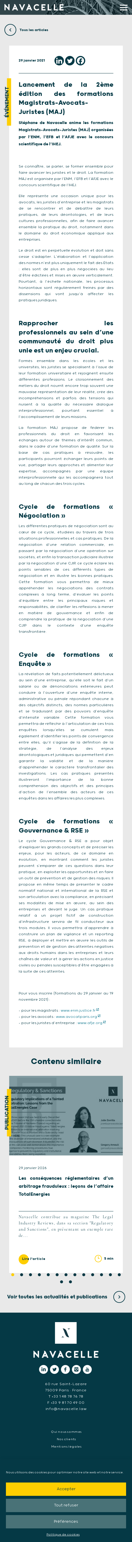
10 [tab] (93, 1275)
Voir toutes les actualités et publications (66, 1297)
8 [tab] (75, 1275)
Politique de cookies (63, 1534)
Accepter (66, 1489)
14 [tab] (62, 1282)
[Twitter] (70, 60)
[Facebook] (80, 60)
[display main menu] (124, 7)
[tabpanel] (66, 1174)
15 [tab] (70, 1282)
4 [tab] (39, 1275)
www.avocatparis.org (76, 1017)
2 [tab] (22, 1275)
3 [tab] (30, 1275)
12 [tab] (110, 1275)
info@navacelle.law (66, 1409)
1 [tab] (13, 1275)
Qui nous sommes (66, 1432)
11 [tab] (101, 1275)
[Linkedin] (59, 60)
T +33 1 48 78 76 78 (66, 1396)
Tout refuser (66, 1505)
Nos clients (66, 1439)
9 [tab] (84, 1275)
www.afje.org (90, 1023)
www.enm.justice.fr (78, 1010)
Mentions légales (66, 1446)
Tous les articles (26, 30)
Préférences (66, 1522)
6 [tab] (57, 1275)
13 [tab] (119, 1275)
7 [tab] (66, 1275)
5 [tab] (48, 1275)
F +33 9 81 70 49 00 (65, 1403)
